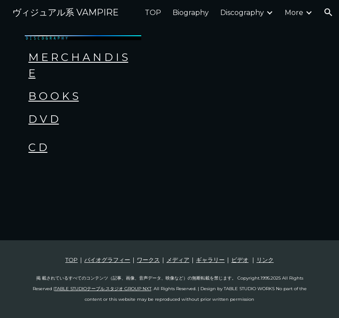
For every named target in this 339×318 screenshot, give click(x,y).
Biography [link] (191, 12)
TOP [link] (153, 12)
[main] (83, 88)
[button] (328, 12)
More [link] (294, 12)
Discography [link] (242, 12)
